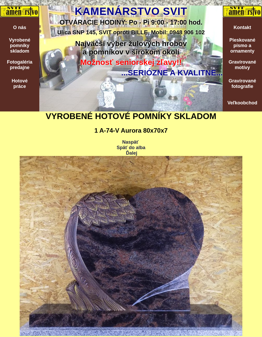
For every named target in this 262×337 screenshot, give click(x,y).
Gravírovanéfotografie (242, 83)
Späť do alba (131, 147)
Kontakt (242, 27)
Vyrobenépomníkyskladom (19, 45)
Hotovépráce (20, 83)
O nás (19, 27)
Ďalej (131, 153)
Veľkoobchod (242, 102)
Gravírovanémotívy (242, 64)
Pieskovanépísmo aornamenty (242, 45)
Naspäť (130, 142)
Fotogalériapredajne (19, 64)
